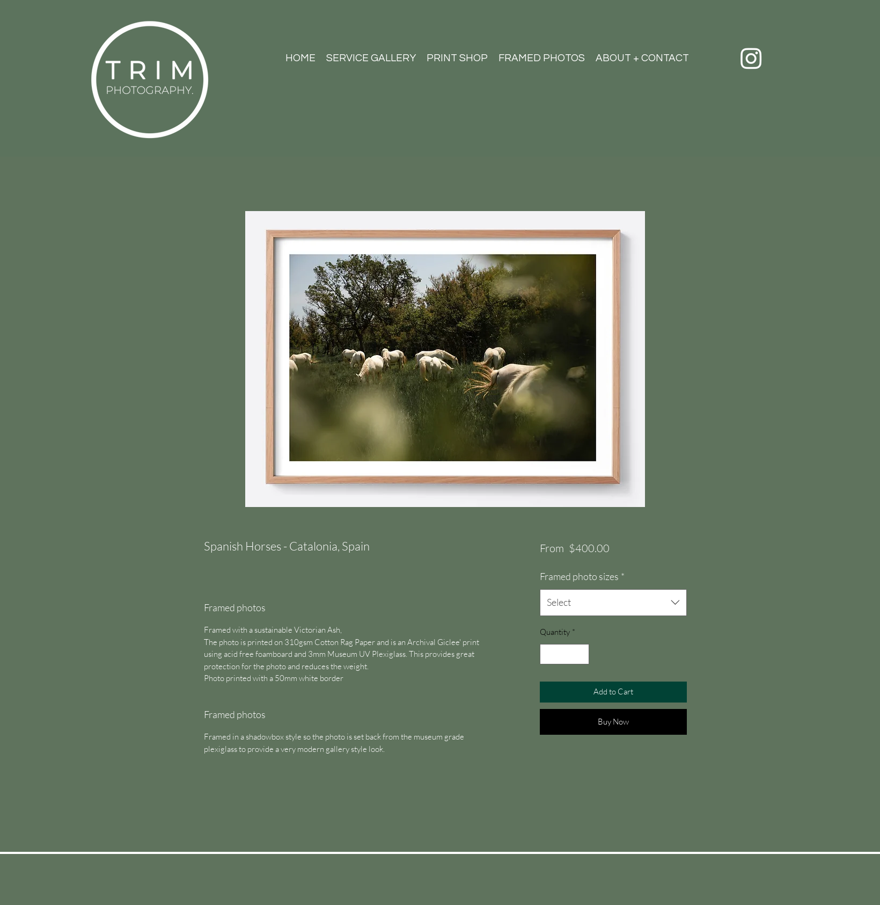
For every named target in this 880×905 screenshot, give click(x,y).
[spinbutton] (565, 654)
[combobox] (613, 602)
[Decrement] (548, 654)
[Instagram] (751, 58)
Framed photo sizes (582, 576)
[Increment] (581, 654)
